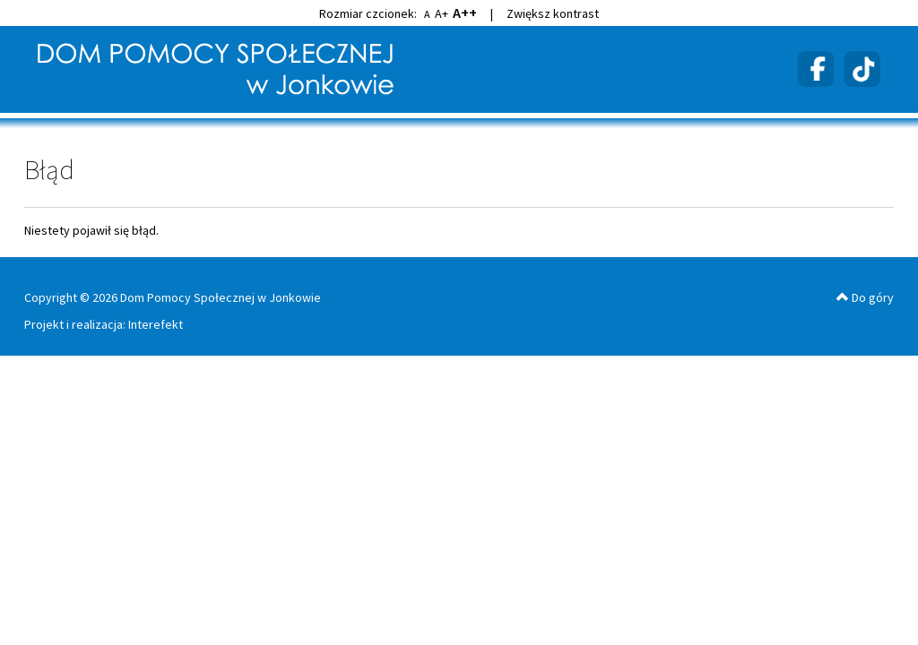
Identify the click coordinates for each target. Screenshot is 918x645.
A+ (441, 13)
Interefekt (155, 324)
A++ (465, 13)
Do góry (865, 297)
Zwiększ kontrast (553, 13)
